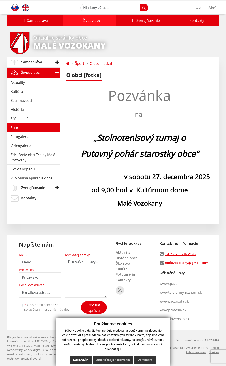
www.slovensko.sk (174, 318)
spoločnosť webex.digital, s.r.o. (53, 354)
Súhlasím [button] (81, 360)
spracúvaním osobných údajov (46, 309)
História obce (126, 258)
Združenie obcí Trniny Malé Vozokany (33, 157)
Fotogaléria (20, 136)
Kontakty (196, 20)
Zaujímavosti (21, 100)
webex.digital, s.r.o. (36, 350)
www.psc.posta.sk (174, 301)
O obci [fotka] (101, 63)
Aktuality (18, 82)
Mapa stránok (43, 346)
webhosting (15, 350)
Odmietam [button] (145, 360)
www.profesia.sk (173, 310)
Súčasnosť (19, 118)
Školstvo (123, 263)
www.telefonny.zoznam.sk (181, 292)
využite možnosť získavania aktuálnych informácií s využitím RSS (34, 339)
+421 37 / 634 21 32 (180, 254)
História (17, 109)
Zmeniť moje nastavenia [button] (113, 360)
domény (55, 350)
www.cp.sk (168, 283)
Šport (15, 127)
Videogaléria (21, 145)
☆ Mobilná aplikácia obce (31, 178)
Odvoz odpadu (23, 169)
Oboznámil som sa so (46, 307)
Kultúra (17, 91)
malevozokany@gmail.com (186, 263)
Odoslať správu (93, 308)
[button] (35, 20)
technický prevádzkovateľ (24, 358)
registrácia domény (19, 354)
